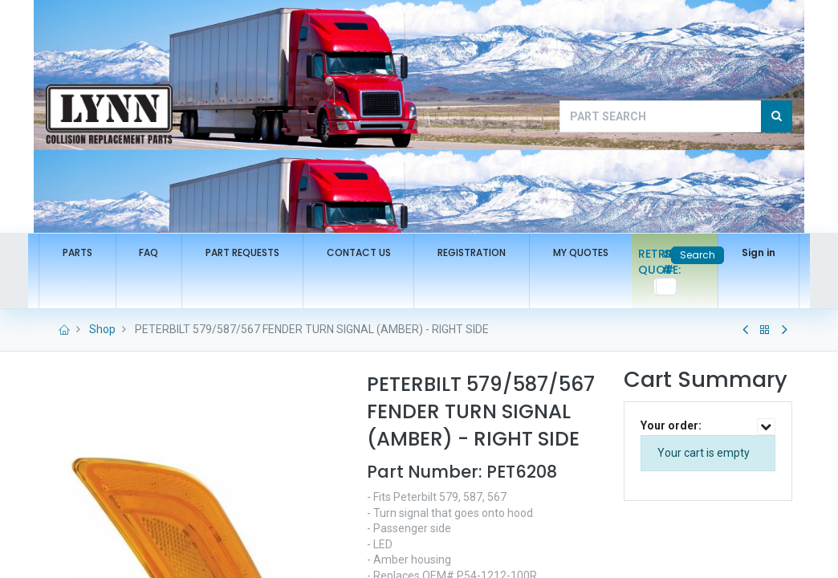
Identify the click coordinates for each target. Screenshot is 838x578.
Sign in (751, 252)
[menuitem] (85, 253)
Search (690, 255)
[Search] (776, 116)
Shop (102, 329)
